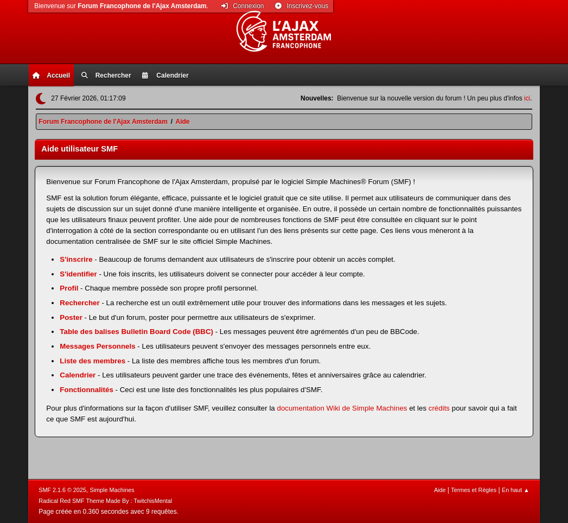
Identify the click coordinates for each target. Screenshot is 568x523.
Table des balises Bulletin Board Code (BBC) (136, 331)
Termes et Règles (473, 490)
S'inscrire (76, 259)
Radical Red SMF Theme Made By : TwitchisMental (105, 500)
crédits (439, 408)
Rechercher (79, 303)
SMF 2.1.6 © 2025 (62, 490)
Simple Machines (112, 490)
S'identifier (78, 274)
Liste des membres (92, 361)
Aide (440, 490)
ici (527, 98)
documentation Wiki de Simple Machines (342, 408)
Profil (69, 288)
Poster (71, 317)
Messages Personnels (97, 346)
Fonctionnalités (86, 390)
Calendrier (77, 375)
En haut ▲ (515, 490)
